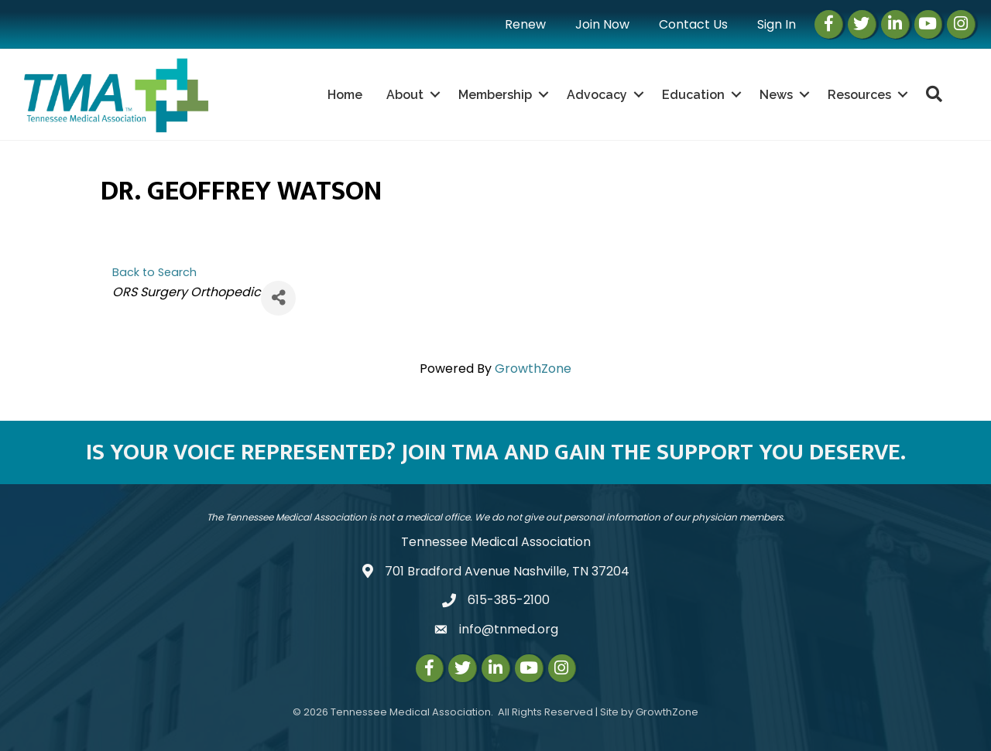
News (776, 94)
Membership (495, 94)
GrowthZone (533, 368)
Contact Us (693, 24)
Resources (859, 94)
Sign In (776, 24)
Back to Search (154, 272)
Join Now (602, 24)
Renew (525, 24)
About (404, 94)
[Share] (278, 298)
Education (693, 94)
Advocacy (597, 94)
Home (344, 94)
